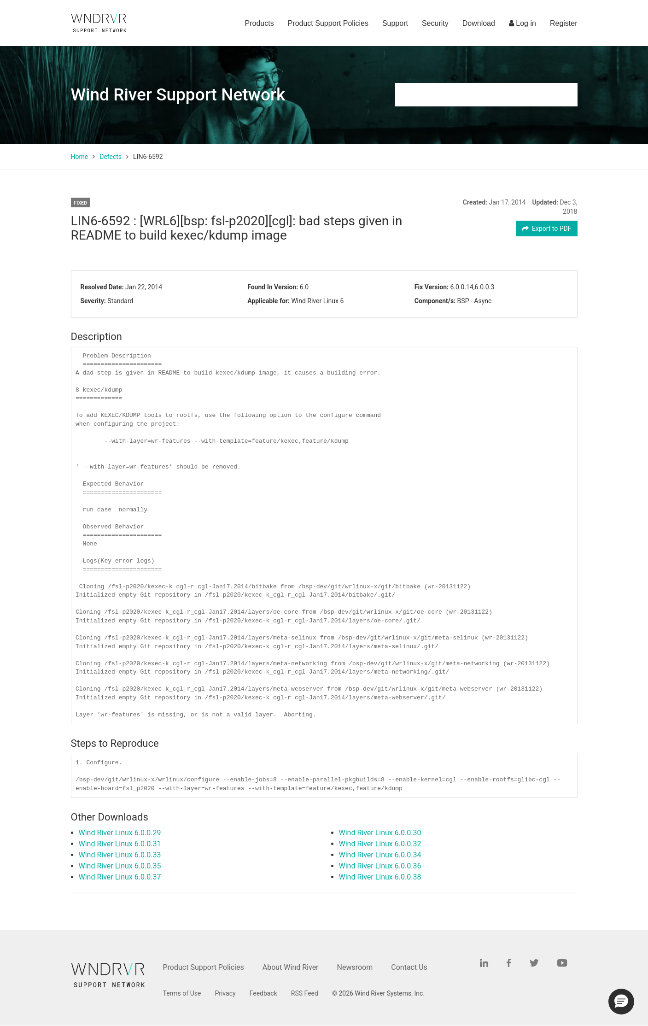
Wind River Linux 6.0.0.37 (120, 877)
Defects (110, 156)
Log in (522, 23)
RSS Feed (304, 993)
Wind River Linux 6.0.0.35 (120, 866)
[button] (621, 1001)
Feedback (263, 993)
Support (395, 23)
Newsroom (355, 967)
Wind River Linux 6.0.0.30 (380, 832)
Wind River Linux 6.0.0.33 (120, 854)
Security (435, 23)
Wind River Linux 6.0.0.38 (380, 877)
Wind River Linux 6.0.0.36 (380, 866)
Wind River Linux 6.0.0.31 (120, 843)
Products (259, 23)
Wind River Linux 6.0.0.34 (380, 854)
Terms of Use (182, 993)
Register (564, 23)
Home (79, 156)
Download (478, 23)
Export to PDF (547, 228)
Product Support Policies (328, 23)
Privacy (225, 993)
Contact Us (409, 967)
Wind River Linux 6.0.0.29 (120, 832)
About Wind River (291, 967)
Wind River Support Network (178, 95)
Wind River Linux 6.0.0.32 (380, 843)
